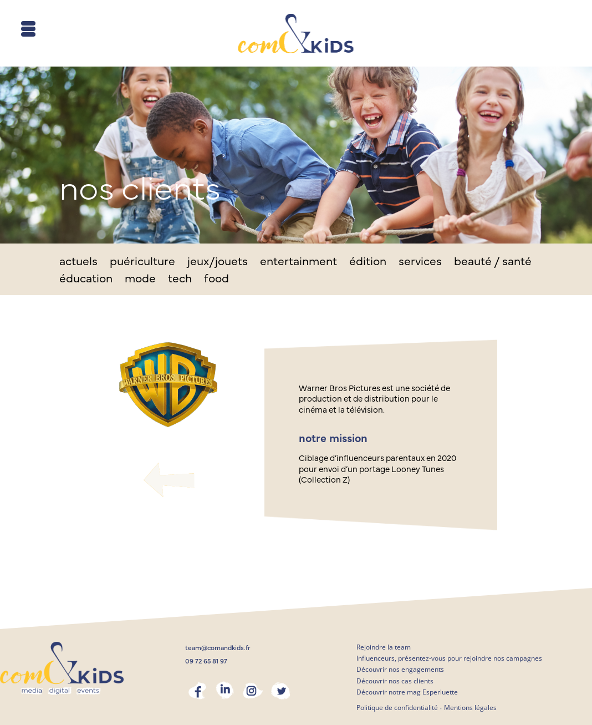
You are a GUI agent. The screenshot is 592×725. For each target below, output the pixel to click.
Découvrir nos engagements (400, 669)
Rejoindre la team (383, 647)
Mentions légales (470, 707)
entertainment (298, 262)
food (216, 280)
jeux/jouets (217, 262)
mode (140, 280)
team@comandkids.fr (218, 648)
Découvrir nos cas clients (394, 681)
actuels (78, 262)
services (420, 262)
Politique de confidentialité (397, 707)
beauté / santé (493, 262)
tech (180, 280)
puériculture (142, 262)
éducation (86, 280)
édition (367, 262)
